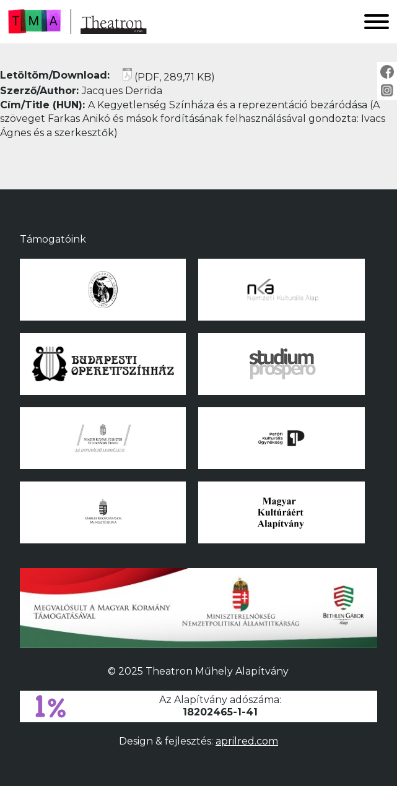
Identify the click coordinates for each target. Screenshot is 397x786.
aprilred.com (247, 741)
